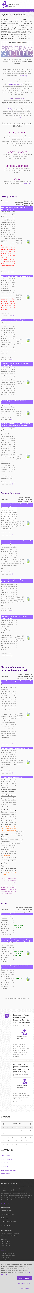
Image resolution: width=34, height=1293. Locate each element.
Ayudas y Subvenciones (8, 1170)
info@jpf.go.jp (23, 76)
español (25, 11)
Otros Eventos (5, 1174)
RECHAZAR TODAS (24, 1283)
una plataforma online (16, 84)
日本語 (31, 11)
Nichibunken (7, 855)
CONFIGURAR (24, 1288)
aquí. (11, 773)
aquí (12, 272)
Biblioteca (4, 1166)
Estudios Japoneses (7, 1163)
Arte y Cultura (5, 1155)
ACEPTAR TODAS (24, 1278)
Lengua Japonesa (6, 1159)
